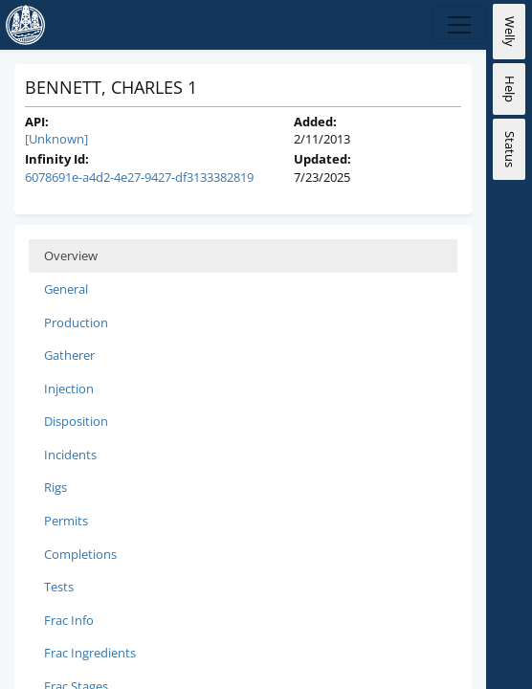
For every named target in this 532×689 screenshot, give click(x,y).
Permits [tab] (66, 520)
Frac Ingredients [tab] (90, 652)
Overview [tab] (71, 255)
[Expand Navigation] (459, 25)
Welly (510, 31)
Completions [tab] (80, 554)
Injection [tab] (69, 388)
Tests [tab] (59, 586)
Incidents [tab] (70, 454)
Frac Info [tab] (69, 620)
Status (510, 149)
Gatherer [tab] (69, 355)
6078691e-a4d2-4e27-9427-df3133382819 (139, 177)
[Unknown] (56, 138)
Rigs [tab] (55, 487)
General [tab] (66, 289)
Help (510, 89)
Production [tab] (76, 322)
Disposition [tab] (76, 421)
